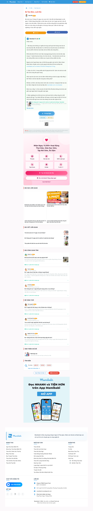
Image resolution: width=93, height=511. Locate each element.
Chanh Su (31, 254)
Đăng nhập (82, 1)
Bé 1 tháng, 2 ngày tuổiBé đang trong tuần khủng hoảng (33, 335)
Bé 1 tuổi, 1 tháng (31, 255)
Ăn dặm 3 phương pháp (40, 467)
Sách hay (70, 458)
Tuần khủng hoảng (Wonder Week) (43, 453)
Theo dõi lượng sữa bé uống (41, 460)
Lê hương (31, 284)
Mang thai (20, 1)
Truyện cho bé (37, 470)
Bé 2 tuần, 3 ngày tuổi (31, 305)
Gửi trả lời (30, 108)
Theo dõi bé (37, 447)
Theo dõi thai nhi (10, 463)
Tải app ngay (46, 113)
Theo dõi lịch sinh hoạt (40, 449)
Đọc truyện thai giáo (11, 456)
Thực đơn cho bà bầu (12, 458)
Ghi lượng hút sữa (39, 456)
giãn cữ (36, 365)
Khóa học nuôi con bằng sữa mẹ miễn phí (45, 458)
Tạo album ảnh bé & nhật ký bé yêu (43, 472)
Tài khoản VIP (72, 453)
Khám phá (36, 1)
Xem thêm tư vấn (40, 373)
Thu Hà (31, 269)
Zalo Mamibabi (14, 484)
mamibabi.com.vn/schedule (54, 85)
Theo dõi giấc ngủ (38, 451)
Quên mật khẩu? (47, 182)
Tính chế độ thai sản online (13, 460)
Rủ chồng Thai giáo (75, 460)
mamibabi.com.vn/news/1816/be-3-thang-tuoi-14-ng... (41, 66)
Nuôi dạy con (28, 1)
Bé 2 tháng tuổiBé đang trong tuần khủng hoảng (33, 287)
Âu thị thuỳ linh (32, 318)
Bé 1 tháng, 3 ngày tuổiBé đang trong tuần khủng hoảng (33, 320)
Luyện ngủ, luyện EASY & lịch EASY (43, 465)
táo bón (49, 365)
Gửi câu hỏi (54, 373)
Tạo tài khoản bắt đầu (46, 173)
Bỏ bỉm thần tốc (75, 463)
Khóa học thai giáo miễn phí (13, 449)
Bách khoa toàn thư (73, 451)
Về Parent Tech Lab (73, 456)
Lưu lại (35, 32)
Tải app (75, 1)
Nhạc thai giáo (10, 453)
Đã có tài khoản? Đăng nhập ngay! (46, 178)
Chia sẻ (57, 32)
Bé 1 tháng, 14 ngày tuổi (32, 270)
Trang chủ (71, 447)
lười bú (42, 365)
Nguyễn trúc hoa (33, 333)
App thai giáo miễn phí (12, 447)
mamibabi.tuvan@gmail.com (44, 491)
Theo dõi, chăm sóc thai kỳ (13, 451)
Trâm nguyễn (32, 304)
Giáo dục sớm (37, 463)
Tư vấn (30, 8)
